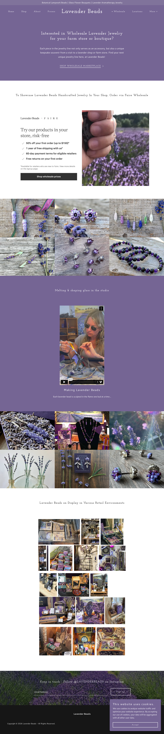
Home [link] (11, 12)
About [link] (37, 12)
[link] (82, 12)
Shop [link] (24, 12)
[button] (153, 11)
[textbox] (70, 691)
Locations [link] (137, 12)
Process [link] (51, 12)
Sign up (120, 692)
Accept (135, 725)
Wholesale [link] (119, 12)
